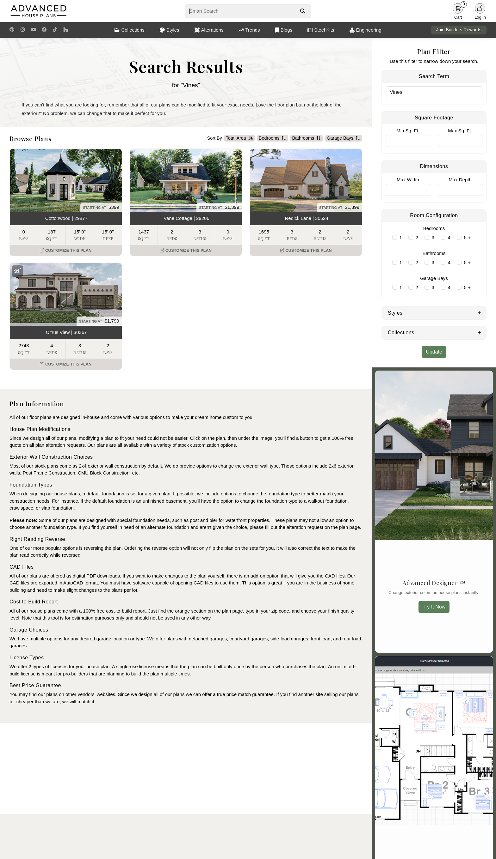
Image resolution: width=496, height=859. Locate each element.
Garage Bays (343, 138)
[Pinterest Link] (11, 30)
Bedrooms (273, 138)
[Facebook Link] (44, 30)
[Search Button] (302, 11)
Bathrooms (306, 138)
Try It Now (434, 606)
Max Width (408, 179)
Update (434, 351)
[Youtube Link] (33, 30)
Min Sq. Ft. (407, 130)
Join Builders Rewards (458, 29)
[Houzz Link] (65, 30)
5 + (467, 237)
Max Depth (460, 179)
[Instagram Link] (22, 30)
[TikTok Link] (55, 30)
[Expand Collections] (479, 332)
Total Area (239, 138)
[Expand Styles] (479, 312)
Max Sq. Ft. (460, 130)
